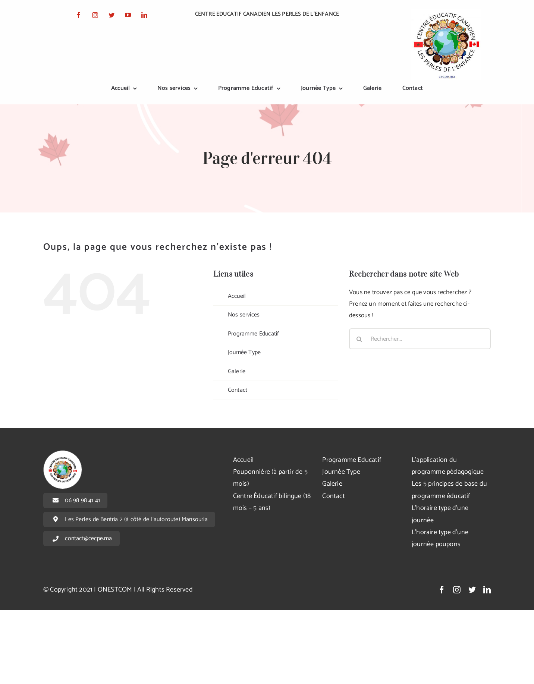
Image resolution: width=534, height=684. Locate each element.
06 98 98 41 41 (82, 500)
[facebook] (78, 15)
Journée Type (244, 352)
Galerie (236, 371)
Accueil (237, 296)
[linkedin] (144, 15)
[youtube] (128, 15)
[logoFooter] (62, 453)
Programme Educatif (253, 334)
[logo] (446, 12)
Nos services (244, 315)
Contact (237, 390)
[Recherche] (359, 338)
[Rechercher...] (420, 338)
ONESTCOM (115, 589)
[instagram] (95, 15)
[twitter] (111, 15)
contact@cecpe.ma (88, 538)
